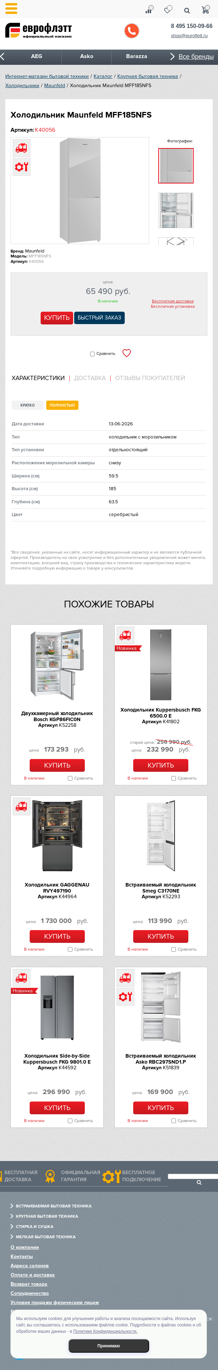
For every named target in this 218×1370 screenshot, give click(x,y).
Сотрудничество (30, 1293)
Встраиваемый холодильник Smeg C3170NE (160, 888)
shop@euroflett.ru (189, 35)
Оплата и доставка (33, 1275)
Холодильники (22, 86)
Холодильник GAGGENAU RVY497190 (57, 888)
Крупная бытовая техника (147, 76)
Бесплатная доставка (173, 301)
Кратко (27, 405)
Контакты (22, 1256)
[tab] (41, 378)
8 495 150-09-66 (191, 26)
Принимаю (109, 1345)
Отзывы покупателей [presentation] (150, 378)
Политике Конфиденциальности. (105, 1331)
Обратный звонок (132, 31)
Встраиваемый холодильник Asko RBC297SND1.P (160, 1059)
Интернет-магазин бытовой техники (47, 76)
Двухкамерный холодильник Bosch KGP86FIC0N (57, 716)
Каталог (103, 76)
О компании (25, 1247)
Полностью (62, 405)
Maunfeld (54, 86)
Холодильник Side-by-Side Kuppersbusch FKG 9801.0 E (57, 1059)
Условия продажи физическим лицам (55, 1303)
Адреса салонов (30, 1266)
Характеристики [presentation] (38, 378)
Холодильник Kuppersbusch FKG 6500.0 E (160, 713)
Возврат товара (29, 1284)
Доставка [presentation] (90, 378)
